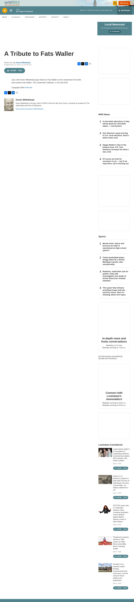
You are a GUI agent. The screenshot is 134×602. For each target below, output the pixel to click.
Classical (15, 22)
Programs (29, 22)
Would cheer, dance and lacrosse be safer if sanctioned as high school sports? (114, 251)
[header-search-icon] (116, 5)
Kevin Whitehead (23, 67)
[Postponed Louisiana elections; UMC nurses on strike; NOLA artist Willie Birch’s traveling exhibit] (105, 545)
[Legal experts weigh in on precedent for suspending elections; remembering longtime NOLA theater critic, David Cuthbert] (105, 457)
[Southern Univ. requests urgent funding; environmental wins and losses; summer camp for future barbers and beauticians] (105, 572)
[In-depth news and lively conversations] (114, 322)
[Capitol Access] (114, 66)
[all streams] (124, 15)
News (4, 22)
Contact (55, 22)
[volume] (11, 15)
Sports (102, 241)
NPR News (104, 119)
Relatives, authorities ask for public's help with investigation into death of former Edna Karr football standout (115, 280)
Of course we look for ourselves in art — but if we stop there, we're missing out (116, 166)
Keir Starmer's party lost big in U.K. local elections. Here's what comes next (116, 140)
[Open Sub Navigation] (8, 22)
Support (43, 22)
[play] (4, 15)
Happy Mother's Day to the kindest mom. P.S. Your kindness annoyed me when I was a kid (116, 153)
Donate (126, 5)
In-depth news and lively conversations (114, 345)
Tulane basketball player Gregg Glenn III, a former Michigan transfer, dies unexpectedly (114, 265)
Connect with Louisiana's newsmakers (114, 400)
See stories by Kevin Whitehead (29, 113)
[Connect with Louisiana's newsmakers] (114, 381)
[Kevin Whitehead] (9, 109)
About (66, 22)
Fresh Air (28, 92)
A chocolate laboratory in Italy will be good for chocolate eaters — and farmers (116, 128)
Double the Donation (107, 363)
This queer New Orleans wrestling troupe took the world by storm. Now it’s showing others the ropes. (114, 296)
